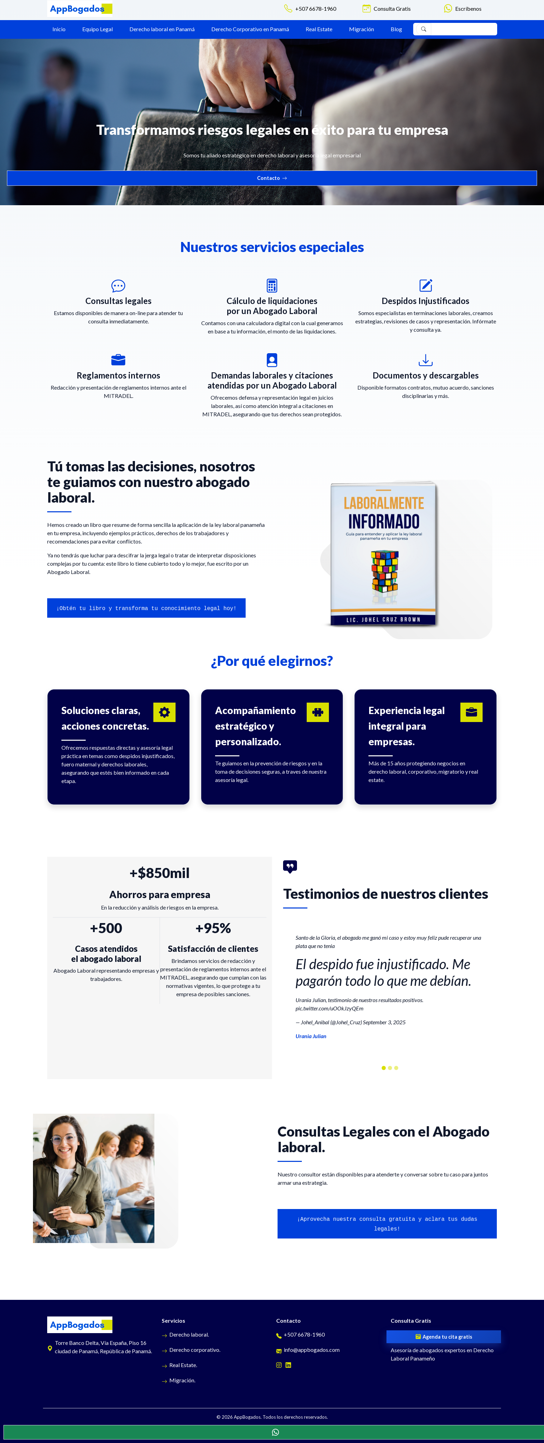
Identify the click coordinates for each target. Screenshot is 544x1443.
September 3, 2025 (384, 1022)
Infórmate (484, 321)
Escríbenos (468, 8)
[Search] (462, 29)
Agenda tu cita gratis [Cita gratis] (444, 1337)
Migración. (178, 1380)
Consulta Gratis (392, 8)
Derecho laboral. (185, 1334)
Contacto (272, 178)
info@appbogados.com (308, 1349)
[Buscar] (423, 29)
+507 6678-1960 (315, 8)
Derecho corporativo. (191, 1349)
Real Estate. (179, 1365)
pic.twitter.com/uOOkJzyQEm (330, 1008)
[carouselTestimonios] (384, 1067)
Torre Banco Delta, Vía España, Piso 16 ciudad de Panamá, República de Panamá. (99, 1346)
